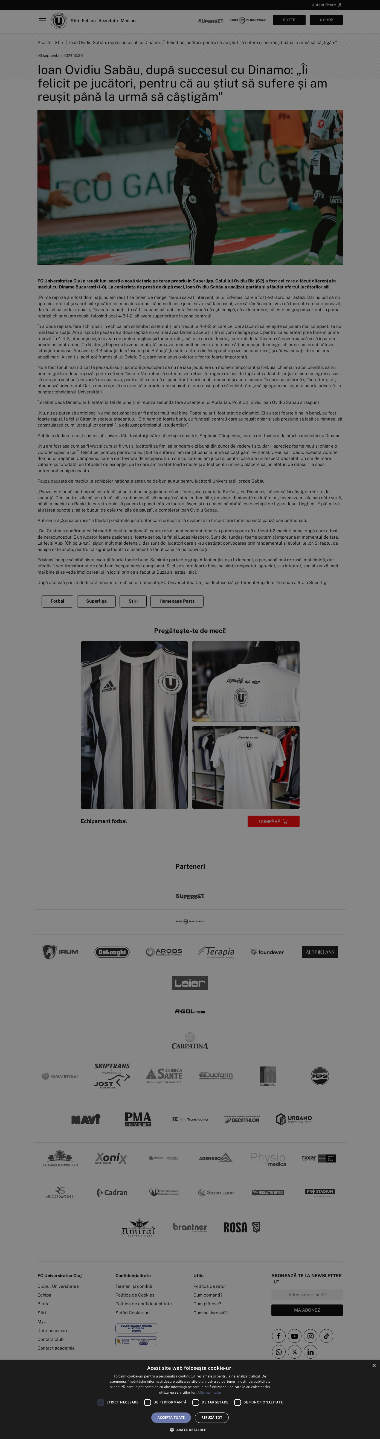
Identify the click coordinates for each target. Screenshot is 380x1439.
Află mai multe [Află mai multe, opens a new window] (209, 1392)
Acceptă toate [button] (171, 1417)
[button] (190, 1429)
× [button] (374, 1366)
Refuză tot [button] (211, 1417)
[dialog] (190, 1399)
